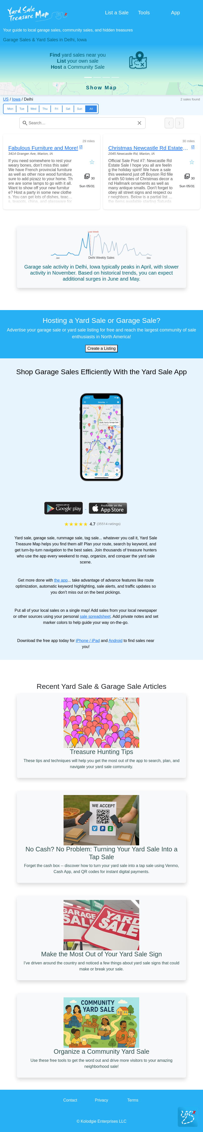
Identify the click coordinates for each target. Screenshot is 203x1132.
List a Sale (117, 12)
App (175, 12)
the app (61, 580)
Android (115, 640)
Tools (144, 12)
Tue (21, 108)
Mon (10, 108)
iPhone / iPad (88, 640)
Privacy (101, 1100)
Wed (34, 108)
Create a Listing (101, 348)
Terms (132, 1100)
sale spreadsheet (95, 616)
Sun (79, 108)
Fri (56, 108)
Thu (44, 108)
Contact (70, 1100)
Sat (68, 108)
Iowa (16, 99)
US (6, 99)
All (91, 108)
